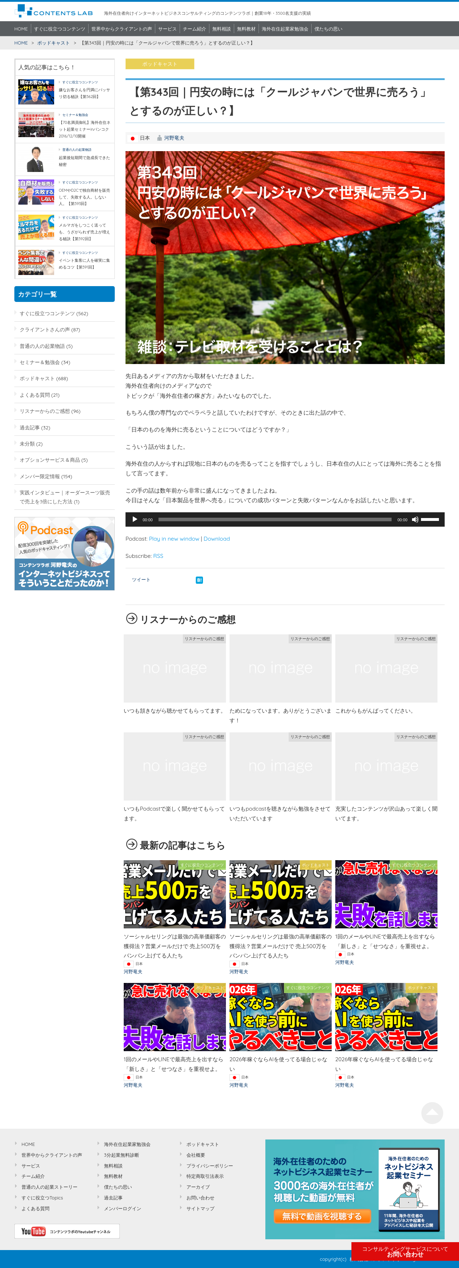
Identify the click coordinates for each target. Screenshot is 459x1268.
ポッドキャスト (53, 43)
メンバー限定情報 (40, 476)
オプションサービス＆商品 (50, 460)
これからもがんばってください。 (375, 710)
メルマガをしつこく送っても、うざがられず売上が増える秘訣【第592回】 (84, 232)
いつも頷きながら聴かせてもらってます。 (175, 710)
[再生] (134, 519)
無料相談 (221, 29)
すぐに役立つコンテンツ (59, 29)
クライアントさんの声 (45, 329)
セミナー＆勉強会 (75, 115)
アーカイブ (198, 1187)
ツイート (141, 579)
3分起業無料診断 (121, 1155)
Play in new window (174, 538)
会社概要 (195, 1155)
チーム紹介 (194, 29)
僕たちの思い (328, 29)
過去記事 (30, 427)
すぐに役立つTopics (42, 1198)
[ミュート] (415, 519)
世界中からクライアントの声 (121, 29)
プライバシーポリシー (209, 1166)
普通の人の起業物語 (76, 149)
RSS (158, 555)
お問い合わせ (405, 1251)
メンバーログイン (122, 1208)
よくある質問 (35, 395)
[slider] (275, 519)
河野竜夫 (174, 138)
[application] (285, 519)
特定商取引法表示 (205, 1176)
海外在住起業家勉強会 (285, 29)
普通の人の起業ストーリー (49, 1187)
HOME (21, 29)
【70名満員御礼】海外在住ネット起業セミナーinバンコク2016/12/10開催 (84, 129)
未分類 (27, 443)
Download (217, 538)
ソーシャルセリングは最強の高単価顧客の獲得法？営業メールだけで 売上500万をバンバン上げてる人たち (175, 946)
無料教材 (246, 29)
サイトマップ (200, 1208)
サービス (167, 29)
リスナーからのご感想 (45, 411)
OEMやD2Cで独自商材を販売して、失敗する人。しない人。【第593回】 (84, 197)
